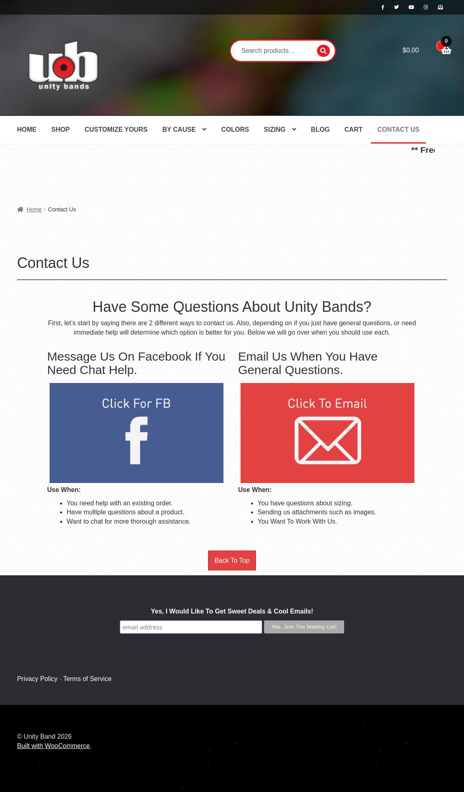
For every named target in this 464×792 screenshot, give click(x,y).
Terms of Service (87, 678)
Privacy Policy (37, 678)
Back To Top (232, 560)
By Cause (179, 129)
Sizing (274, 129)
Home (27, 129)
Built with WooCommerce (53, 745)
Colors (235, 129)
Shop (60, 129)
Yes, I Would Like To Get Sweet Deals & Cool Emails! (232, 611)
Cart (353, 129)
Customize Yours (116, 129)
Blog (320, 129)
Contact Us (398, 129)
